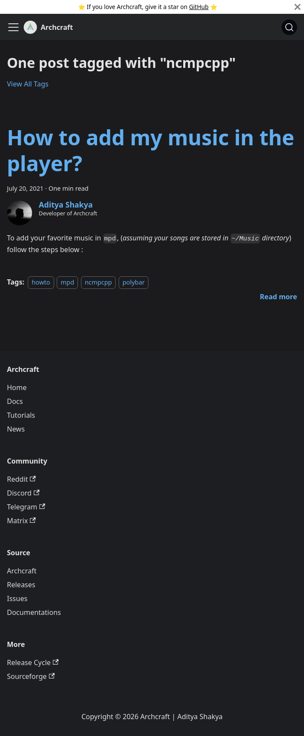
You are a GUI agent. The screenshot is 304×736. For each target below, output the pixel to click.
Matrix (21, 520)
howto (41, 282)
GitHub (198, 7)
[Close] (297, 7)
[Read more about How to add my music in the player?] (278, 296)
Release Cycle (32, 662)
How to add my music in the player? (150, 150)
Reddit (21, 479)
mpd (67, 282)
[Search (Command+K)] (289, 27)
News (16, 429)
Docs (15, 401)
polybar (134, 282)
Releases (21, 584)
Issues (17, 598)
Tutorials (21, 415)
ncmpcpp (98, 282)
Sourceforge (31, 676)
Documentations (34, 612)
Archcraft (21, 571)
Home (17, 387)
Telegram (26, 507)
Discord (23, 493)
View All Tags (28, 84)
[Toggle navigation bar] (13, 27)
